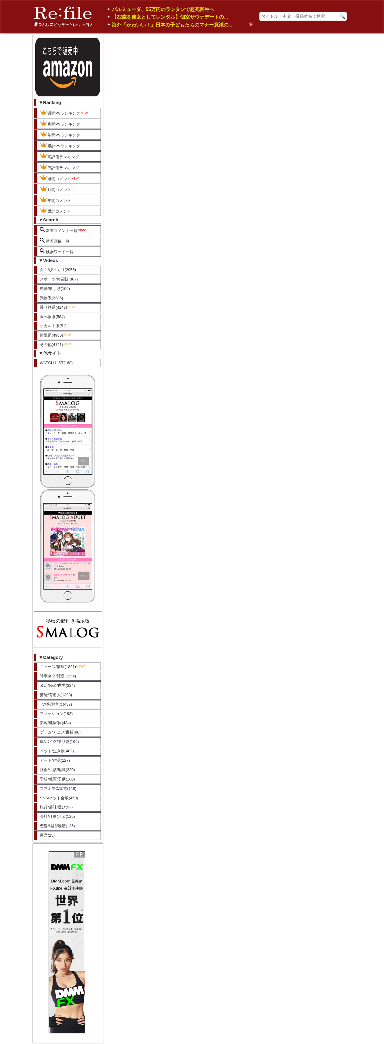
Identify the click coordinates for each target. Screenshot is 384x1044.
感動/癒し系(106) (55, 288)
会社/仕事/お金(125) (57, 816)
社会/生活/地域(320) (57, 769)
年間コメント (55, 200)
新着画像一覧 (55, 240)
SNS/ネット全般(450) (59, 798)
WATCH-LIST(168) (56, 363)
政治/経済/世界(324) (57, 685)
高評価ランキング (59, 156)
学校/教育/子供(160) (57, 779)
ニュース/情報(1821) (63, 666)
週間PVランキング (65, 112)
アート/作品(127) (55, 760)
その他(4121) (56, 344)
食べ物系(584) (52, 316)
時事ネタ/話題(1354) (58, 676)
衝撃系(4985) (56, 335)
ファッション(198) (56, 713)
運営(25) (47, 835)
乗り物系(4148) (58, 307)
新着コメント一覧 (63, 230)
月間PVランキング (60, 123)
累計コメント (55, 210)
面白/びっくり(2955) (58, 269)
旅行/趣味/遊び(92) (56, 807)
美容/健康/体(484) (55, 722)
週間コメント (60, 178)
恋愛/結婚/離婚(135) (57, 826)
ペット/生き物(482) (57, 751)
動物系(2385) (51, 298)
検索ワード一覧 (57, 251)
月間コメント (55, 189)
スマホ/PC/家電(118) (58, 788)
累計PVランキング (60, 145)
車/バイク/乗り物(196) (59, 741)
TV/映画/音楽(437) (56, 704)
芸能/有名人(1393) (56, 695)
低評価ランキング (59, 167)
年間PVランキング (60, 134)
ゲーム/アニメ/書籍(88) (60, 732)
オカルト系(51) (53, 326)
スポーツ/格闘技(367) (59, 279)
